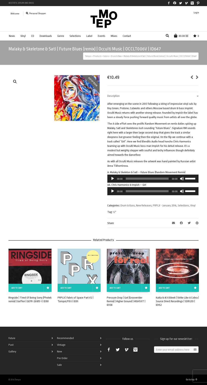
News (12, 35)
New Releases (144, 205)
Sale (59, 364)
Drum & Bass (127, 205)
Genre (60, 35)
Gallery (12, 351)
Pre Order (62, 358)
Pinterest (198, 3)
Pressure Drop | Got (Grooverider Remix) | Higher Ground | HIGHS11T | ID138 (126, 301)
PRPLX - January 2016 (164, 205)
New (59, 351)
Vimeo (186, 3)
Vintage (61, 344)
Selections (75, 35)
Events (101, 35)
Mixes (114, 35)
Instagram (192, 3)
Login (196, 12)
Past (11, 344)
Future (11, 338)
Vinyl (23, 35)
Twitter (180, 3)
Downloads (46, 35)
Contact (127, 35)
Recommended (65, 338)
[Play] (113, 179)
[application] (153, 179)
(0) (181, 35)
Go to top (191, 379)
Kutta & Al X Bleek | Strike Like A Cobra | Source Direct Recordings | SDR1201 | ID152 (177, 301)
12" (114, 211)
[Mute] (182, 179)
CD (32, 35)
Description (113, 95)
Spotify (174, 3)
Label (89, 35)
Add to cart (16, 288)
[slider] (147, 179)
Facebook (168, 3)
